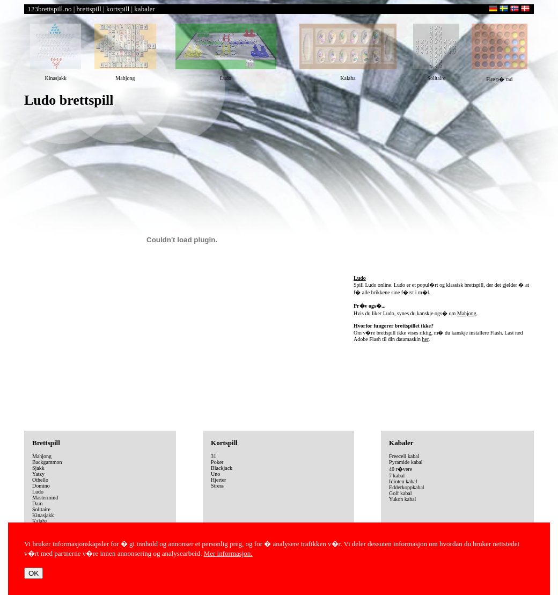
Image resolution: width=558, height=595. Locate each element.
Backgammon (47, 462)
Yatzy (38, 474)
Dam (37, 503)
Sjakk (38, 468)
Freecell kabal (404, 456)
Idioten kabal (403, 481)
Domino (41, 486)
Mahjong (466, 313)
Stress (217, 486)
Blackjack (221, 468)
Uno (215, 474)
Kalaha (39, 521)
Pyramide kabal (405, 462)
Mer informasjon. (228, 553)
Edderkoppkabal (406, 487)
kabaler (144, 9)
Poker (217, 462)
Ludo (37, 492)
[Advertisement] (444, 193)
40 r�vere (400, 469)
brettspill (89, 9)
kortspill (117, 9)
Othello (40, 480)
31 (213, 456)
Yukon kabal (402, 499)
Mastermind (45, 497)
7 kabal (397, 475)
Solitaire (41, 509)
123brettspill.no (50, 9)
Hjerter (218, 480)
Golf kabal (400, 493)
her (425, 339)
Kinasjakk (43, 515)
